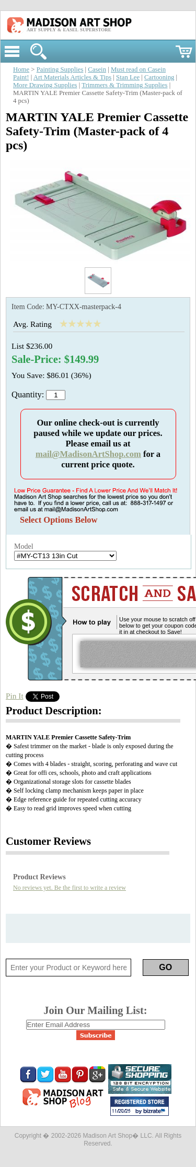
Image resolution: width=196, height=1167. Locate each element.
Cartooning (159, 77)
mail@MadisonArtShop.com (88, 454)
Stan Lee (128, 77)
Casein (97, 69)
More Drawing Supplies (45, 85)
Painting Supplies (60, 69)
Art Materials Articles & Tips (72, 77)
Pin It (15, 695)
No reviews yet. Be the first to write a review (69, 887)
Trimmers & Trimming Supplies (124, 85)
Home (21, 69)
